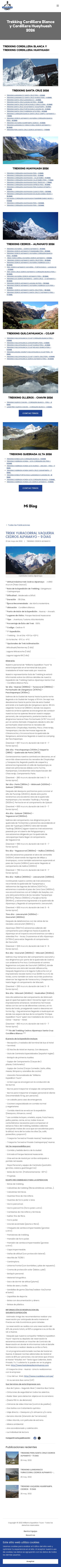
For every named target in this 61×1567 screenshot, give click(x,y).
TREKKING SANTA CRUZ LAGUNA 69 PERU (25, 102)
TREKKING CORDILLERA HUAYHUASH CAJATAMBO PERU (30, 180)
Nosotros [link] (30, 1535)
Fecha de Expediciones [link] (30, 1546)
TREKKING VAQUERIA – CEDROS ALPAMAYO (26, 249)
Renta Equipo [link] (30, 1531)
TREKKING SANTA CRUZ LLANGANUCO (24, 100)
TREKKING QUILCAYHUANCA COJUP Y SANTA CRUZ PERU (31, 356)
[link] (7, 5)
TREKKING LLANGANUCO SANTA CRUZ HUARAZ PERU (29, 97)
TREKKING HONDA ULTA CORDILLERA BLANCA (26, 459)
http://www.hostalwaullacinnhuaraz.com (30, 1365)
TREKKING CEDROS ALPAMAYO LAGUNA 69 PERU (28, 283)
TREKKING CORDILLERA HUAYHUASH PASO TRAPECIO (29, 182)
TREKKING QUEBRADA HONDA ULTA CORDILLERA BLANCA (31, 479)
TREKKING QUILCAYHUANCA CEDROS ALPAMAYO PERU (30, 359)
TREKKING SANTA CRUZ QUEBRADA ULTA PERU (27, 111)
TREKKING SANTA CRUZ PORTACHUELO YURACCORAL (29, 104)
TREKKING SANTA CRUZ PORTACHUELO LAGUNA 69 (28, 109)
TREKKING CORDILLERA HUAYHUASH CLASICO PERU (29, 191)
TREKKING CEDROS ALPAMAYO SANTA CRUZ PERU (29, 260)
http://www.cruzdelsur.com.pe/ (38, 1376)
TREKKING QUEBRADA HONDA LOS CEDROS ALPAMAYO (30, 482)
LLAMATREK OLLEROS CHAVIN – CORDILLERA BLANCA (30, 407)
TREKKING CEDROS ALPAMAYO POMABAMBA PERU (28, 251)
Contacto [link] (30, 1539)
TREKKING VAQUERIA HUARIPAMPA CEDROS (26, 123)
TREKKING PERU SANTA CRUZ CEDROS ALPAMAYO (28, 130)
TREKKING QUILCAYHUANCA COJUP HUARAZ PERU (28, 345)
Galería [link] (30, 1543)
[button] (57, 5)
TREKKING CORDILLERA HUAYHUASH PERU (25, 173)
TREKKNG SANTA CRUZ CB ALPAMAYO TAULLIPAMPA (29, 107)
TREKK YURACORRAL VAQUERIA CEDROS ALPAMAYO (29, 258)
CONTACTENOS (30, 413)
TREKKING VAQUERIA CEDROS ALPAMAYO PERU (28, 276)
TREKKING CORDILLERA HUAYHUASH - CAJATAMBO (29, 178)
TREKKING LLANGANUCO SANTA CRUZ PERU (26, 95)
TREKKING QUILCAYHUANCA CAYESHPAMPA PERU (28, 343)
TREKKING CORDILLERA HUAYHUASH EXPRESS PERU (29, 184)
